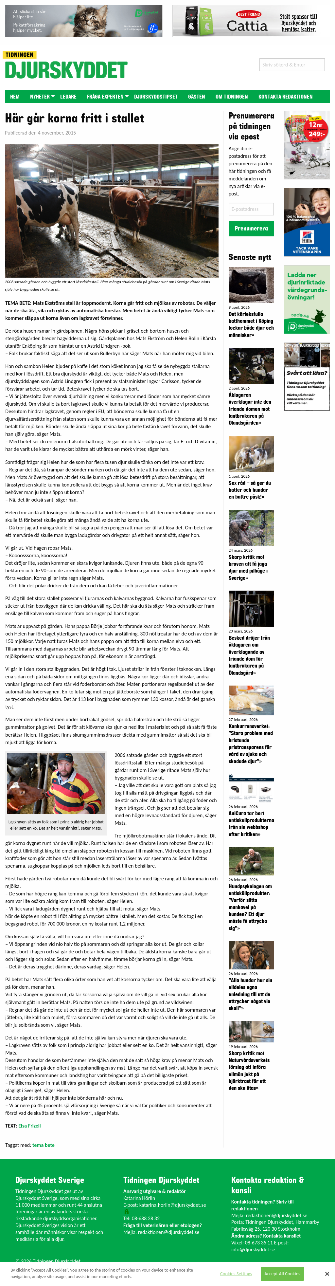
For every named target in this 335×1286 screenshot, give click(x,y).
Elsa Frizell (29, 1126)
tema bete (43, 1145)
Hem (15, 97)
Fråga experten (105, 97)
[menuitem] (15, 96)
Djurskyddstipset (156, 97)
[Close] (327, 1274)
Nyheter (40, 97)
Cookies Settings (236, 1274)
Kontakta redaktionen (285, 97)
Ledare (68, 97)
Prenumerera (251, 228)
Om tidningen (232, 97)
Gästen (196, 97)
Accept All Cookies (282, 1274)
